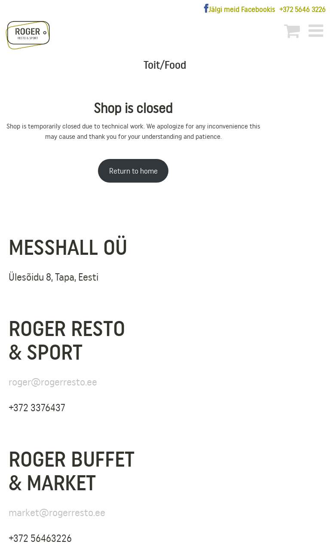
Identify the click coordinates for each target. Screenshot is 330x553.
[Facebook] (206, 8)
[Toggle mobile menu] (317, 30)
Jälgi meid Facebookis (241, 9)
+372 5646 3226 (302, 9)
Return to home (133, 170)
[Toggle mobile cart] (292, 30)
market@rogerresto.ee (57, 512)
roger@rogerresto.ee (53, 382)
